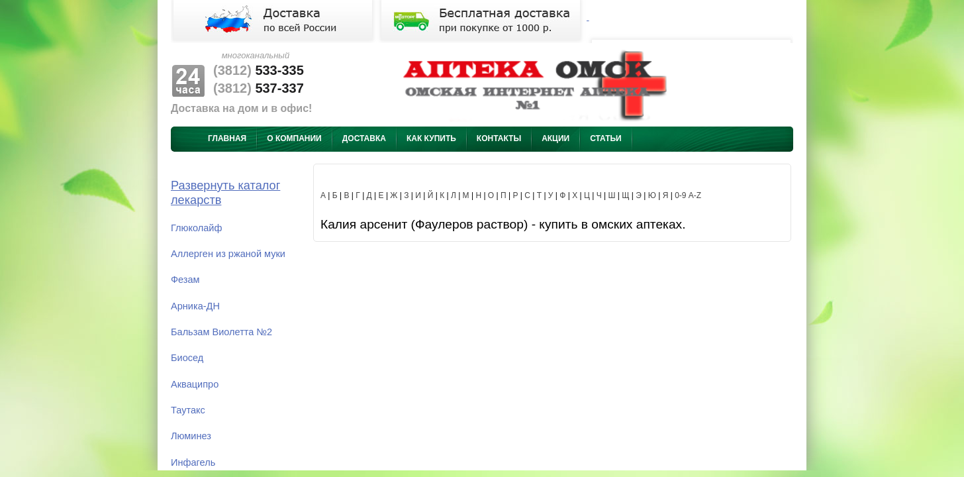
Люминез (191, 436)
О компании (294, 138)
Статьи (606, 138)
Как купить (431, 138)
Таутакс (188, 410)
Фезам (185, 279)
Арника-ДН (195, 306)
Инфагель (193, 462)
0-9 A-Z (688, 195)
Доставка (364, 138)
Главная (227, 138)
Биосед (187, 357)
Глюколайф (196, 228)
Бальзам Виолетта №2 (221, 332)
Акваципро (194, 384)
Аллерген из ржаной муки (228, 253)
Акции (555, 138)
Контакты (499, 138)
